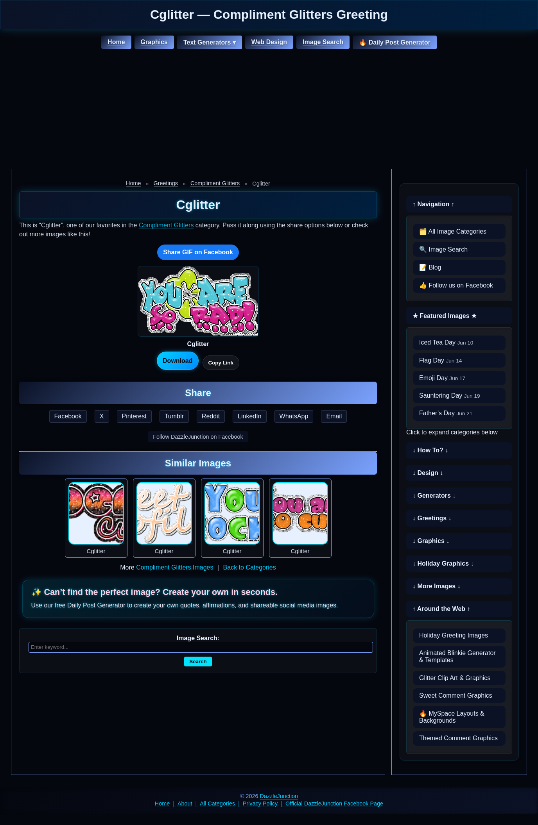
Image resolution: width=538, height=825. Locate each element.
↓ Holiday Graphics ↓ (442, 563)
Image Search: (198, 638)
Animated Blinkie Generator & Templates (457, 656)
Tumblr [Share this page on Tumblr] (174, 416)
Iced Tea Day (446, 342)
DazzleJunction (279, 796)
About (185, 803)
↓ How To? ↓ (430, 450)
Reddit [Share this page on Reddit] (211, 416)
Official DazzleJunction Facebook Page (334, 803)
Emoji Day (442, 378)
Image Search (323, 42)
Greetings (166, 183)
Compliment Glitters (215, 183)
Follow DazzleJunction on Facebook (198, 437)
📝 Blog (430, 267)
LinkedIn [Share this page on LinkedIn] (250, 416)
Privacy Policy (260, 803)
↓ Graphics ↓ (430, 541)
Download (177, 360)
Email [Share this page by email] (334, 416)
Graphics (154, 42)
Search (197, 661)
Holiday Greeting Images (453, 635)
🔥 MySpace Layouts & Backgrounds (451, 717)
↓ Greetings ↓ (432, 518)
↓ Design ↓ (427, 473)
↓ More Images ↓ (436, 586)
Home (116, 42)
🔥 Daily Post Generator (394, 42)
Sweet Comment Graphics (455, 695)
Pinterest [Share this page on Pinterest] (134, 416)
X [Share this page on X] (102, 416)
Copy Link (220, 363)
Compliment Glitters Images (174, 567)
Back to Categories (249, 567)
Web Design (269, 42)
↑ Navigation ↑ (433, 204)
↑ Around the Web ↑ (441, 608)
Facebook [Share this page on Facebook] (68, 416)
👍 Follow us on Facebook (456, 285)
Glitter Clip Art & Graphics (454, 678)
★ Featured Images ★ (444, 315)
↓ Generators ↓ (434, 495)
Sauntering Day (449, 395)
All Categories (217, 803)
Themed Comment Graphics (458, 738)
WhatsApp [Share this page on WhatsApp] (294, 416)
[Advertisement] (269, 110)
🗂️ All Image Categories (452, 231)
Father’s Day (445, 413)
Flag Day (440, 360)
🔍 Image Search (443, 249)
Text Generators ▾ (209, 42)
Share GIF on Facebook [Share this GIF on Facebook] (198, 252)
